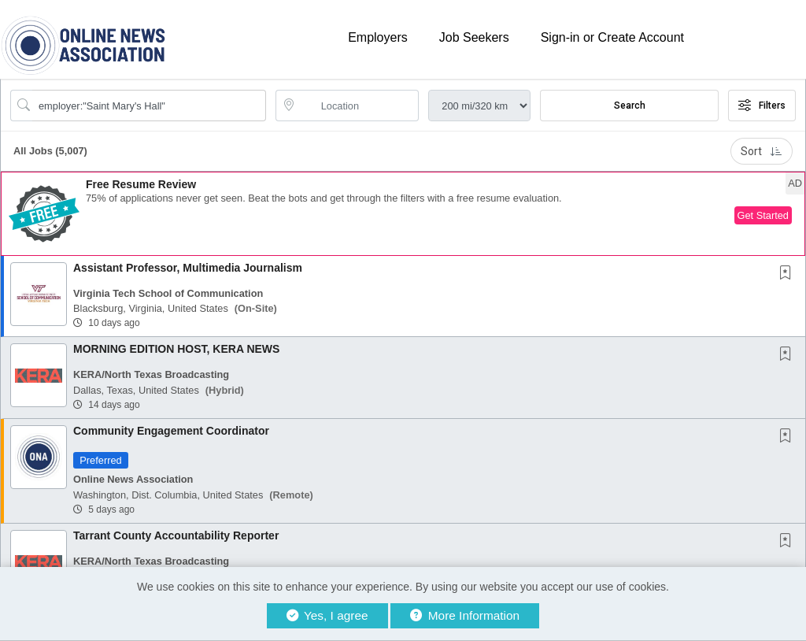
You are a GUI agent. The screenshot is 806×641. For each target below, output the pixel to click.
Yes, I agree (327, 615)
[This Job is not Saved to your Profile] (788, 274)
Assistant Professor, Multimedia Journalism (187, 267)
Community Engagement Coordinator (171, 430)
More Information (464, 615)
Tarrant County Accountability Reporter (176, 535)
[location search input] (359, 105)
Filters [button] (762, 105)
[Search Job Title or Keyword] (149, 105)
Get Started (763, 215)
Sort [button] (761, 151)
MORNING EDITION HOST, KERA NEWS (176, 349)
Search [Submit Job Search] (629, 105)
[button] (403, 214)
